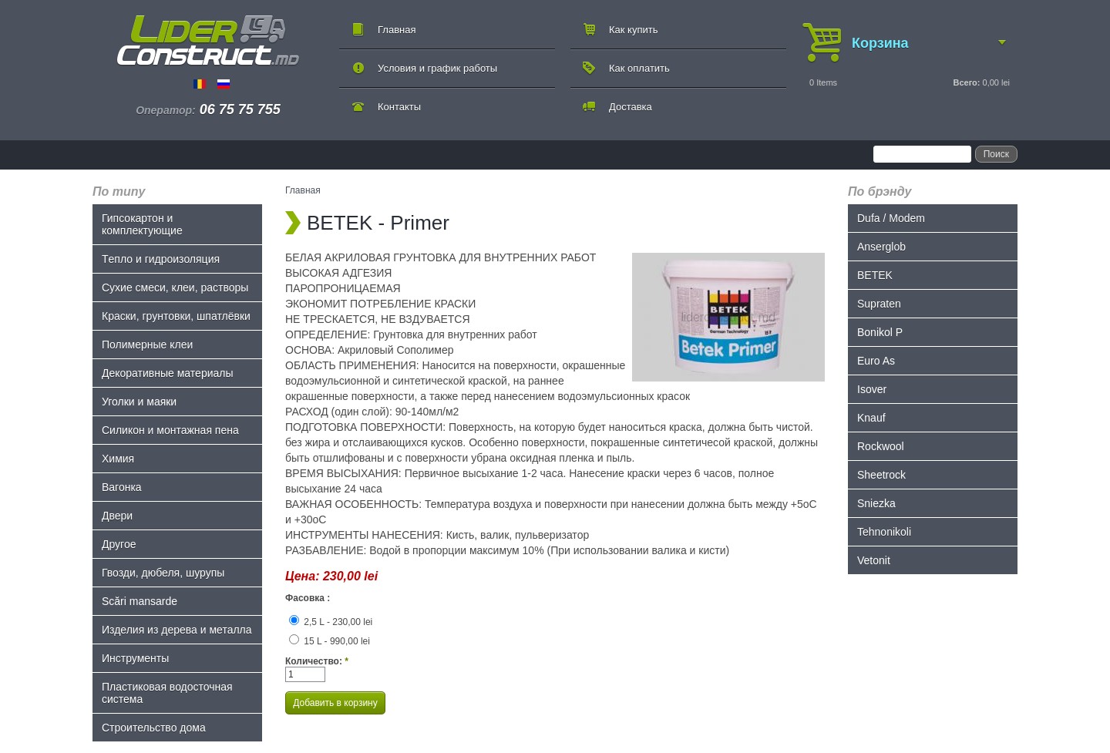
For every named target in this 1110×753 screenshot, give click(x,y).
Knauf (871, 418)
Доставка (630, 107)
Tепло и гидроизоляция (161, 259)
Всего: (966, 82)
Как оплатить (639, 68)
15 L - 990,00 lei (329, 641)
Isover (871, 389)
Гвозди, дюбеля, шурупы (163, 572)
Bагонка (122, 487)
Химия (118, 458)
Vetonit (873, 560)
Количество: (316, 661)
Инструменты (135, 658)
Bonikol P (880, 332)
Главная (396, 29)
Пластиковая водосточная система (167, 693)
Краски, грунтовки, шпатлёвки (176, 316)
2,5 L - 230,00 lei (330, 622)
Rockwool (880, 446)
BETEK (875, 275)
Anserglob (881, 246)
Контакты (399, 107)
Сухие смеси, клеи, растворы (175, 287)
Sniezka (876, 503)
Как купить (633, 29)
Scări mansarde (139, 601)
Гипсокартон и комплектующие (142, 224)
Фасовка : (307, 598)
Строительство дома (154, 727)
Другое (119, 544)
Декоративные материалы (168, 373)
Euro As (876, 361)
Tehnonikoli (884, 532)
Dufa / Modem (891, 218)
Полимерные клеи (147, 344)
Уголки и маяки (139, 401)
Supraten (879, 304)
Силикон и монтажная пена (170, 430)
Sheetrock (881, 475)
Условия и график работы (437, 68)
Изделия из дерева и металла (177, 630)
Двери (117, 515)
